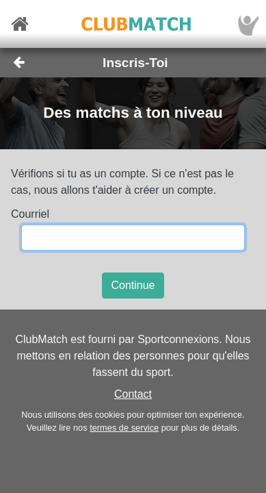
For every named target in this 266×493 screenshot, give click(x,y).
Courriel (30, 214)
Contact (133, 394)
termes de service (124, 427)
